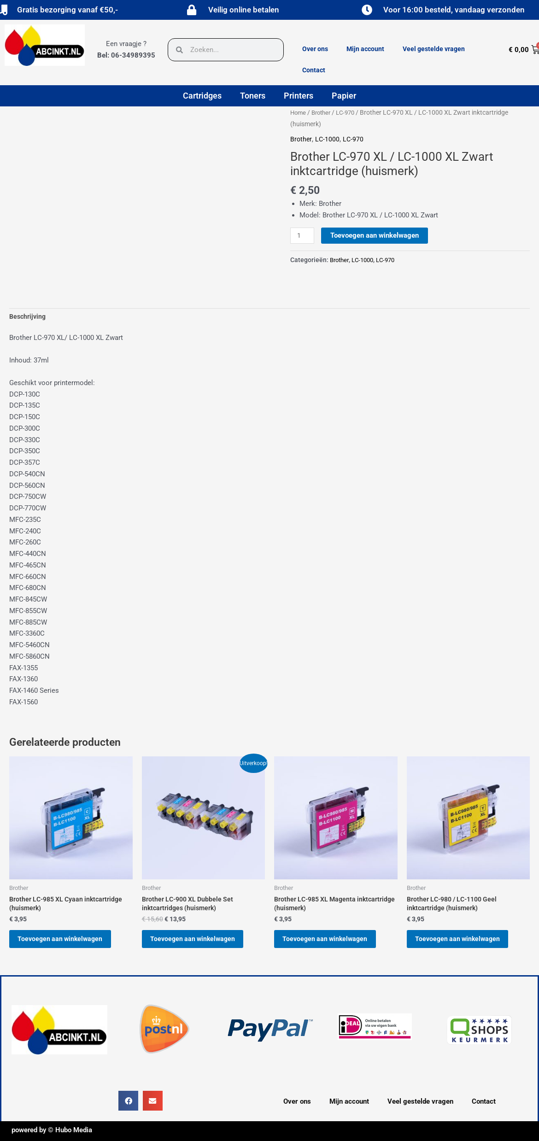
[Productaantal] (302, 236)
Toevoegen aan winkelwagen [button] (67, 943)
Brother (323, 112)
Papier (344, 95)
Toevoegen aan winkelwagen (376, 235)
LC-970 (350, 112)
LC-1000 (328, 139)
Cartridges (202, 95)
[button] (128, 1108)
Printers (298, 95)
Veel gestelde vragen (434, 49)
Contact (313, 70)
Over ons (315, 49)
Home (298, 112)
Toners (252, 95)
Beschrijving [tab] (28, 317)
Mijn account (365, 49)
